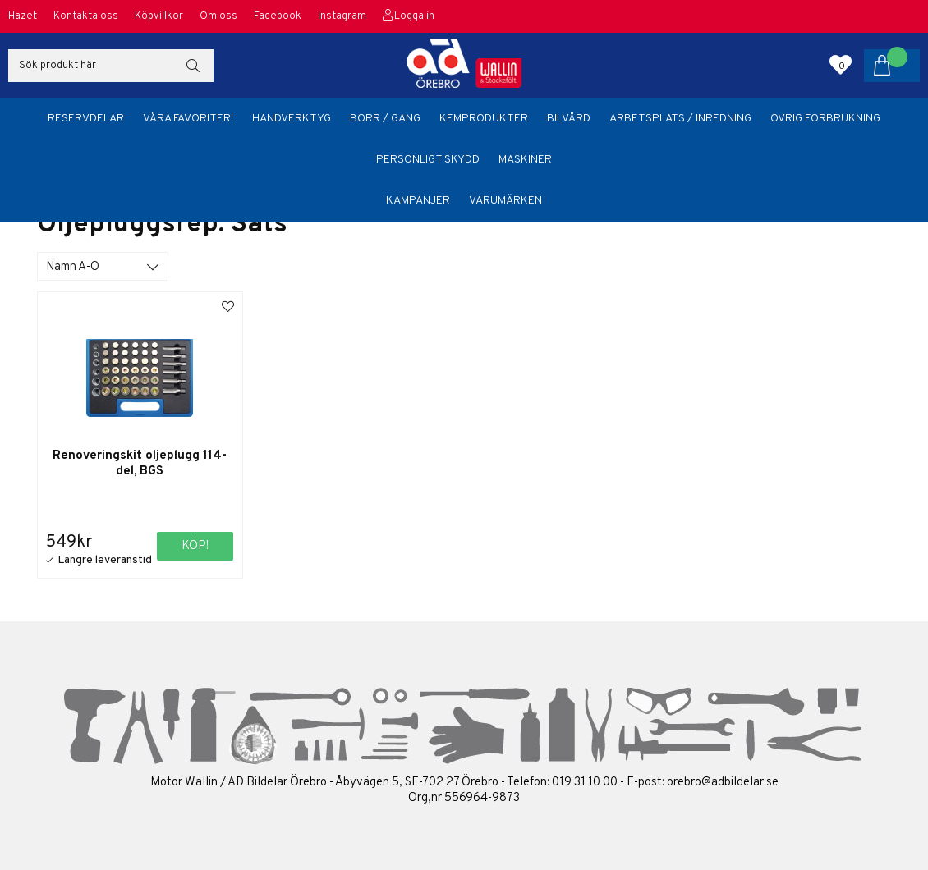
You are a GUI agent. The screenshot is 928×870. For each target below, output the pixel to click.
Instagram (342, 16)
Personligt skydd (428, 160)
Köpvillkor (159, 16)
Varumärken (505, 201)
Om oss (218, 16)
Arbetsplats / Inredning (680, 119)
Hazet (22, 16)
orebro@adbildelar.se (723, 782)
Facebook (277, 16)
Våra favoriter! (188, 119)
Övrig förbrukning (825, 119)
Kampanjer (418, 201)
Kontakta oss (85, 16)
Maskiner (525, 160)
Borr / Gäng (385, 119)
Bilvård (568, 119)
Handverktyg (291, 119)
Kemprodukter (483, 119)
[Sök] (111, 65)
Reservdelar (86, 119)
